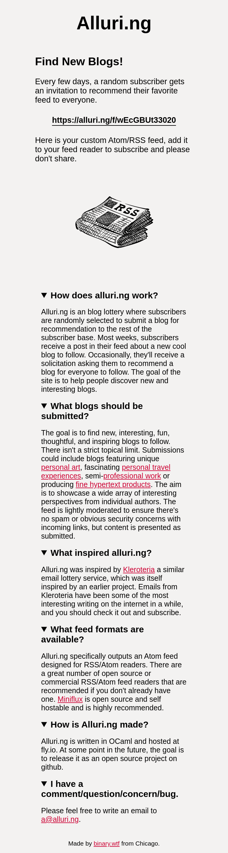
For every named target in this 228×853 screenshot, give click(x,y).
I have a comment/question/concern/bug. (109, 789)
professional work (132, 476)
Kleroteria (139, 569)
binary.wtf (106, 843)
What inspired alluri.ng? (101, 553)
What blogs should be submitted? (92, 411)
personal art (60, 467)
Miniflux (70, 699)
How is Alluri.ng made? (99, 724)
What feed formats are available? (92, 634)
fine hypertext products (113, 484)
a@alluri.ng (60, 819)
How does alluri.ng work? (104, 295)
